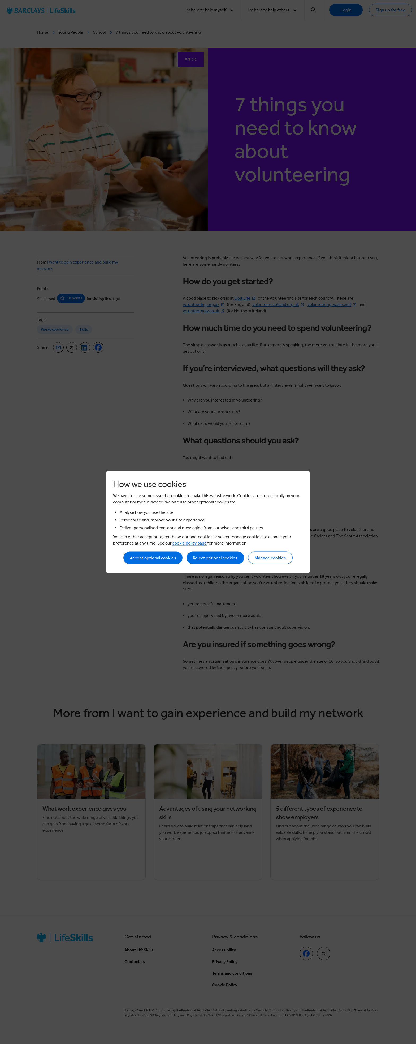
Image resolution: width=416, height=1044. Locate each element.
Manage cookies (270, 557)
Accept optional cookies (153, 557)
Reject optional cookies (215, 557)
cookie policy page (189, 543)
